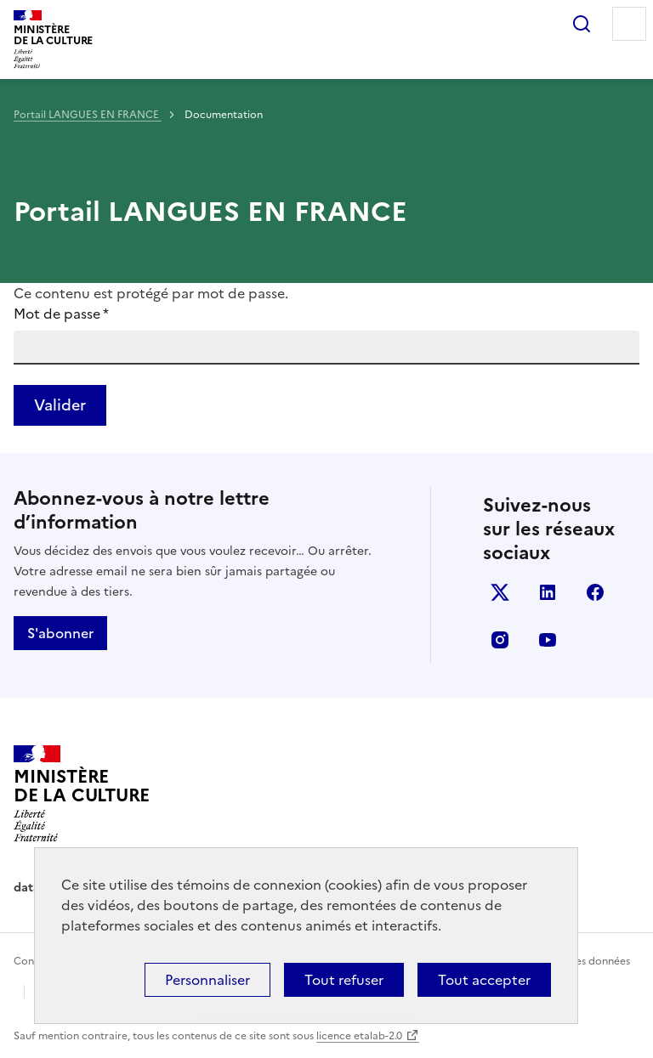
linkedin (548, 592)
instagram (500, 640)
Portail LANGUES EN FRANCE (88, 114)
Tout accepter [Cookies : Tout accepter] (484, 980)
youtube (548, 640)
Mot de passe (61, 313)
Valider (60, 404)
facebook (595, 592)
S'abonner (60, 633)
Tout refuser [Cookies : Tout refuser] (343, 980)
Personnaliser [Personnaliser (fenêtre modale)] (207, 980)
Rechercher (582, 24)
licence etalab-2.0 (359, 1036)
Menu (629, 24)
